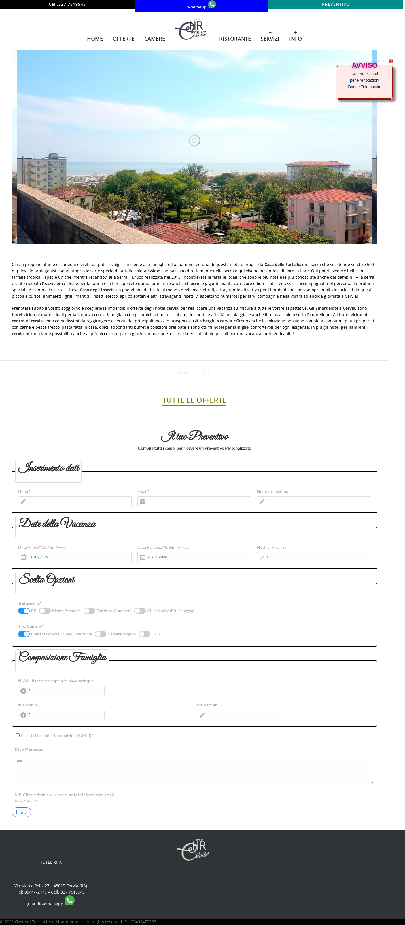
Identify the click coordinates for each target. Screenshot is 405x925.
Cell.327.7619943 (67, 4)
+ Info (295, 35)
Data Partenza (163, 547)
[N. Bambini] (61, 715)
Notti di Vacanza (271, 547)
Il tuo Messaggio (29, 749)
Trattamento (30, 603)
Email (143, 491)
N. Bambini (28, 704)
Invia (22, 812)
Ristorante (235, 38)
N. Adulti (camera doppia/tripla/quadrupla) (56, 680)
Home (95, 38)
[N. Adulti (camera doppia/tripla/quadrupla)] (61, 691)
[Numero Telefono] (314, 501)
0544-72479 (35, 892)
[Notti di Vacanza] (314, 557)
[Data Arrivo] (75, 557)
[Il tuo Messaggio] (194, 769)
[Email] (194, 501)
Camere (154, 38)
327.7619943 (72, 892)
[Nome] (75, 501)
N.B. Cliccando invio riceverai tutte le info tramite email (64, 794)
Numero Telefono (272, 491)
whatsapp (201, 5)
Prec (183, 372)
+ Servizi (270, 35)
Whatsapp (59, 904)
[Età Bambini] (240, 715)
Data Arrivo (42, 547)
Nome (24, 491)
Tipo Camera (31, 626)
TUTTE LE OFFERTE (194, 400)
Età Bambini (208, 704)
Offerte (124, 38)
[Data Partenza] (194, 557)
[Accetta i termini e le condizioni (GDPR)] (18, 735)
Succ (205, 372)
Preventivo (336, 4)
